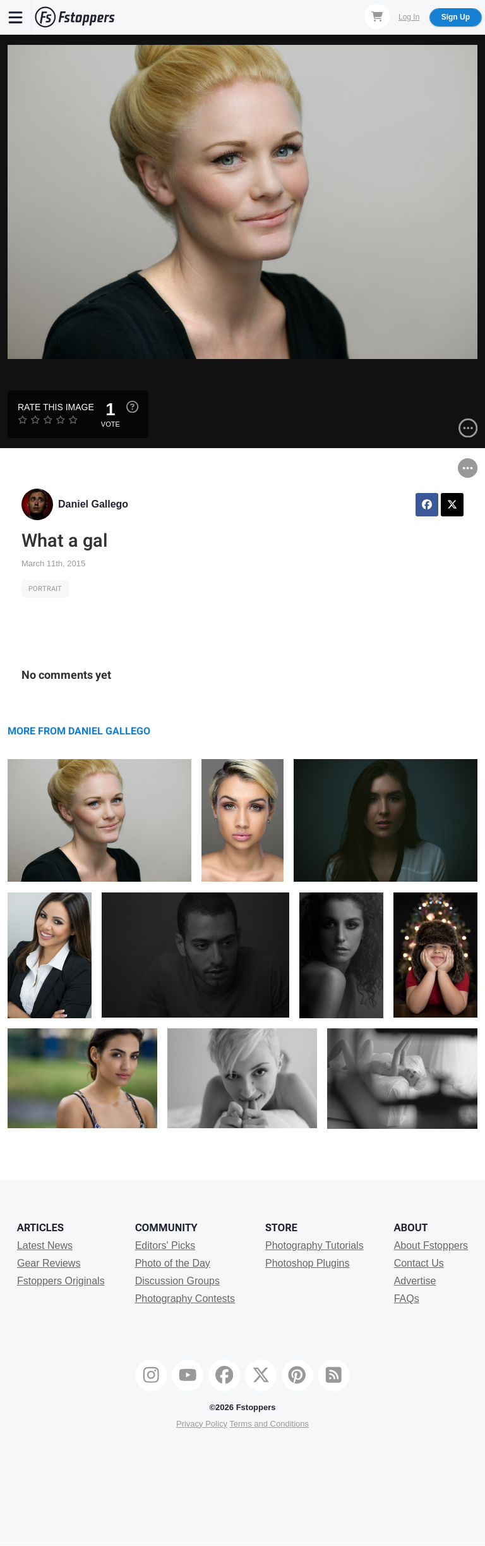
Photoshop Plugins (307, 1263)
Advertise (415, 1280)
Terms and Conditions (269, 1423)
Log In (408, 17)
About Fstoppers (431, 1245)
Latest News (45, 1245)
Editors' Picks (165, 1245)
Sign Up (455, 17)
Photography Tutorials (314, 1245)
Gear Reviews (48, 1263)
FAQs (406, 1298)
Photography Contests (185, 1298)
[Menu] (16, 17)
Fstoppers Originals (61, 1280)
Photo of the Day (172, 1263)
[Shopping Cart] (377, 16)
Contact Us (419, 1263)
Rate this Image (56, 407)
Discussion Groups (177, 1280)
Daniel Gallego (93, 504)
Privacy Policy (201, 1423)
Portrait (45, 588)
